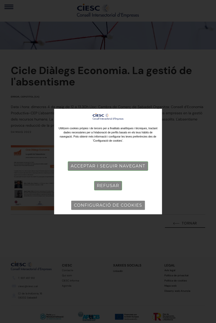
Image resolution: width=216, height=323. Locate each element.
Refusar (108, 185)
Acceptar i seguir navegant (108, 166)
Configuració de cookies (108, 205)
